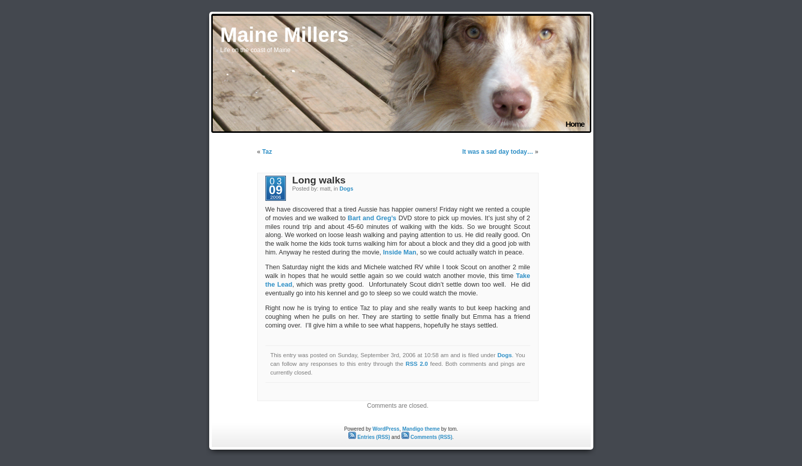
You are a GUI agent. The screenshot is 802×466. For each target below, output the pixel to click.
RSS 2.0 (417, 364)
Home (575, 124)
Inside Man (399, 252)
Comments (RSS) (427, 437)
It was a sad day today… (497, 151)
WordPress (385, 429)
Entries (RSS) (369, 437)
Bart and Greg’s (372, 218)
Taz (267, 151)
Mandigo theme (420, 429)
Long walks (318, 180)
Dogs (346, 188)
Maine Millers (284, 35)
